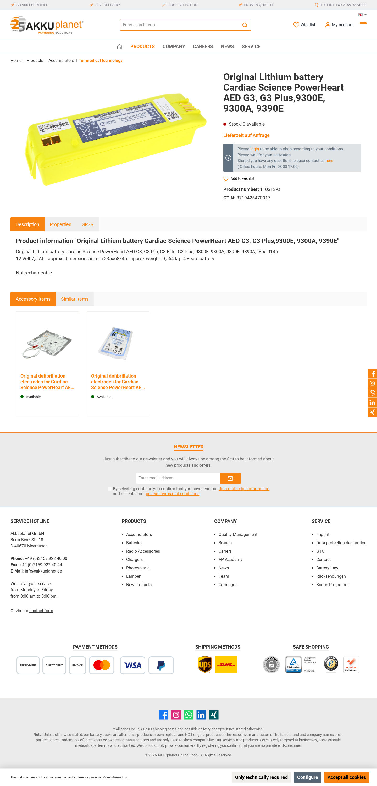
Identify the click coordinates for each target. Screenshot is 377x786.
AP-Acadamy (230, 559)
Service (321, 521)
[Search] (245, 25)
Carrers (225, 551)
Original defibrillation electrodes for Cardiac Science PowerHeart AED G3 (47, 381)
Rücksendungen (331, 576)
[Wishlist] (304, 24)
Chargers (134, 559)
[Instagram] (176, 715)
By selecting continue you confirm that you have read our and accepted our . (191, 491)
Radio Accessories (143, 551)
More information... (116, 777)
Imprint (322, 534)
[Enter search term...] (179, 25)
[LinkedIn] (201, 715)
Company (225, 521)
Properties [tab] (60, 224)
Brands (225, 542)
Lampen (133, 576)
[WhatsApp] (189, 715)
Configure (307, 777)
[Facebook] (163, 715)
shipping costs (164, 729)
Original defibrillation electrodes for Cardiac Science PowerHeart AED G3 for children (118, 381)
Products (134, 521)
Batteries (134, 542)
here (329, 160)
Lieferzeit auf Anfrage (246, 135)
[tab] (27, 224)
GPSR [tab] (87, 224)
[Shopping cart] (363, 23)
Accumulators (139, 534)
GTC (320, 551)
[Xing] (214, 715)
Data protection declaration (341, 542)
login (254, 149)
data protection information (244, 488)
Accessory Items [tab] (33, 299)
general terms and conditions (172, 493)
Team (224, 576)
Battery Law (327, 567)
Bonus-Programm (332, 584)
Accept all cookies (347, 777)
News (224, 567)
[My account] (339, 24)
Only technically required (261, 777)
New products (139, 584)
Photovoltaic (137, 567)
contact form (41, 610)
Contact (323, 559)
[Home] (119, 46)
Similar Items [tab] (74, 299)
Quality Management (238, 534)
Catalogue (228, 584)
